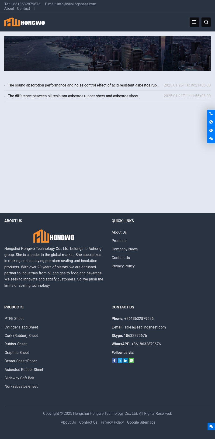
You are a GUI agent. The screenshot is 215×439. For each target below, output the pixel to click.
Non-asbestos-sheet (21, 386)
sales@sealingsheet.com (145, 327)
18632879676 (135, 335)
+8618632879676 (25, 4)
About (9, 8)
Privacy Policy (123, 266)
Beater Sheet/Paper (20, 361)
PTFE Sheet (14, 318)
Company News (125, 249)
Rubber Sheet (15, 344)
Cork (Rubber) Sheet (21, 335)
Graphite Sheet (16, 352)
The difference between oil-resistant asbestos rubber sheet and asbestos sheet (73, 96)
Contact (23, 8)
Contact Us (121, 258)
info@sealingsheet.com (76, 4)
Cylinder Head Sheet (21, 327)
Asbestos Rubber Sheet (23, 369)
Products (119, 241)
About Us (119, 232)
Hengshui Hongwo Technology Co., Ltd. (105, 413)
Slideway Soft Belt (19, 378)
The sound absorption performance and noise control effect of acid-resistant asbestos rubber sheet (90, 85)
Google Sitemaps (141, 422)
